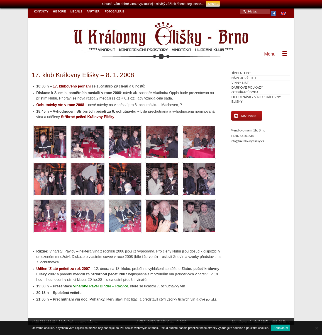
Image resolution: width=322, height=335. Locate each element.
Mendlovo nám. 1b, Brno (248, 130)
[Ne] (316, 328)
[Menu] (275, 54)
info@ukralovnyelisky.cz (248, 141)
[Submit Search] (243, 11)
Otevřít (212, 3)
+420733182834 (242, 136)
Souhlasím (280, 328)
